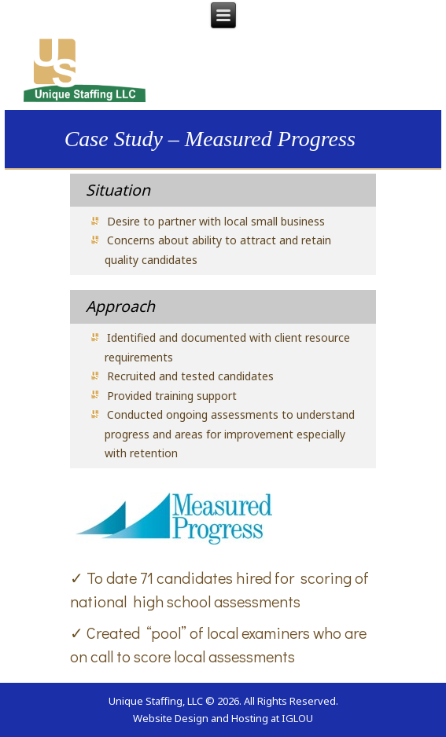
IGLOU (297, 718)
